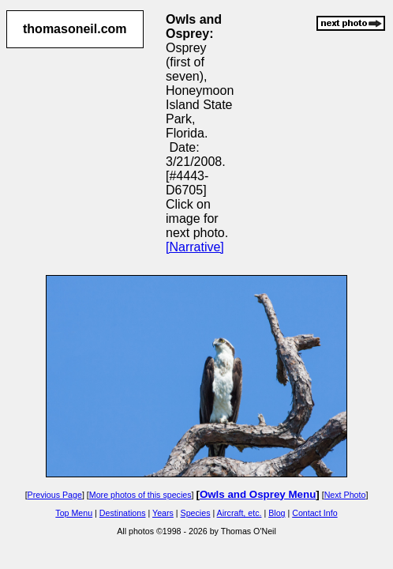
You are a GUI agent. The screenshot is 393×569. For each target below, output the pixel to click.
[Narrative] (195, 247)
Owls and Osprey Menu (258, 494)
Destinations (122, 513)
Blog (276, 513)
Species (196, 513)
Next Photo (345, 494)
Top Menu (73, 513)
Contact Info (314, 513)
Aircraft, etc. (239, 513)
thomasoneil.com (75, 29)
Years (163, 513)
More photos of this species (140, 494)
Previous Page (55, 494)
